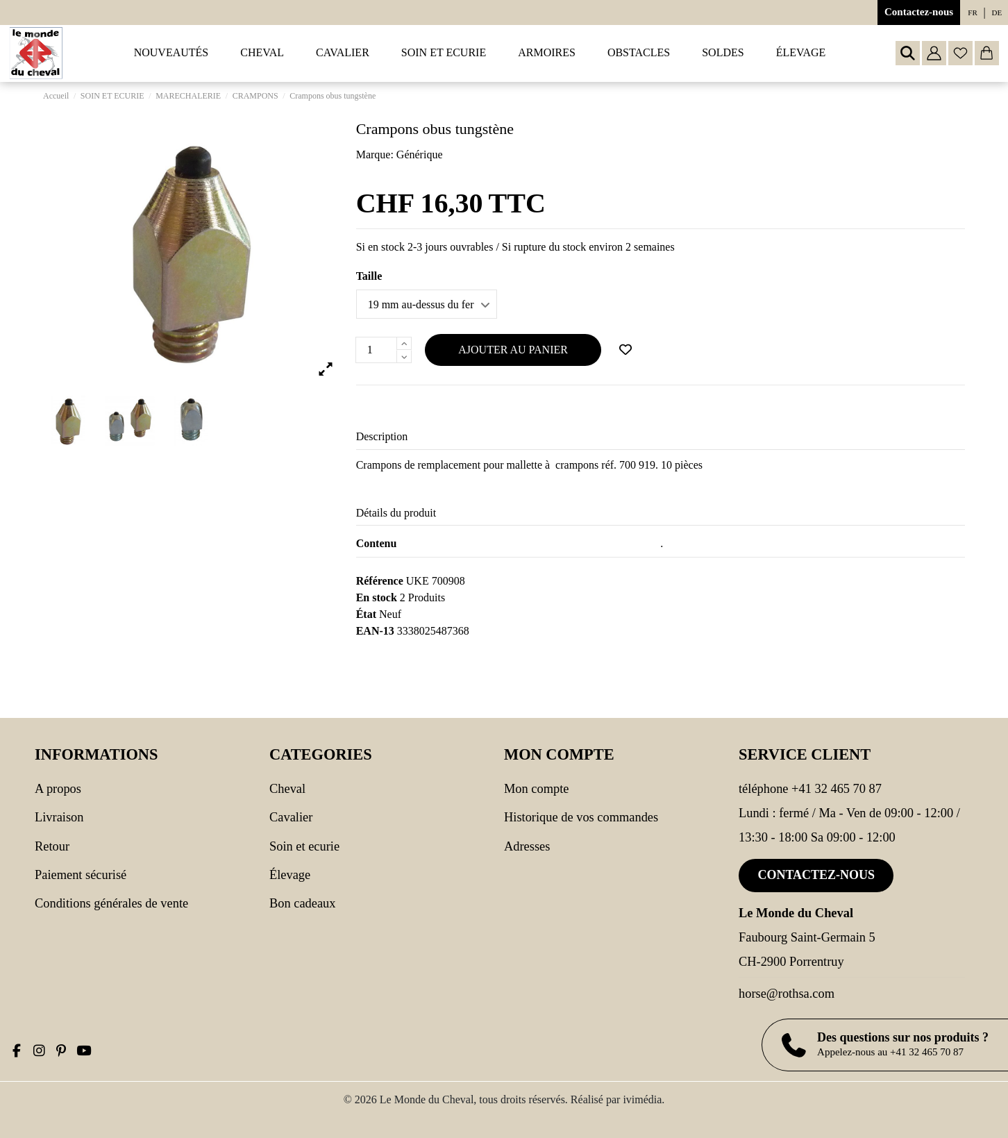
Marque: (375, 154)
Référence (379, 581)
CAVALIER (290, 817)
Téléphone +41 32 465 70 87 (810, 789)
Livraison (59, 817)
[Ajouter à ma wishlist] (625, 350)
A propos (58, 789)
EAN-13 (375, 631)
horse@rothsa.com (786, 994)
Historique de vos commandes (581, 817)
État (366, 614)
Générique (419, 154)
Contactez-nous (918, 11)
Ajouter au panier (513, 349)
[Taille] (426, 304)
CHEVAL (287, 789)
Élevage (289, 875)
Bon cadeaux (302, 903)
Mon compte (536, 789)
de (997, 12)
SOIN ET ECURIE (304, 846)
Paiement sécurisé (80, 875)
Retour (52, 846)
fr (972, 12)
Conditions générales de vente (111, 903)
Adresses (527, 846)
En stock (376, 597)
